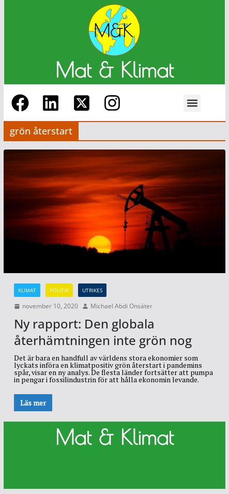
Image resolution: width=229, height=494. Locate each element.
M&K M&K (23, 471)
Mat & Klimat (114, 70)
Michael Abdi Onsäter (121, 306)
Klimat (27, 290)
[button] (192, 103)
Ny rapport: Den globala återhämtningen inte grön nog (103, 331)
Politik (59, 290)
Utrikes (92, 290)
